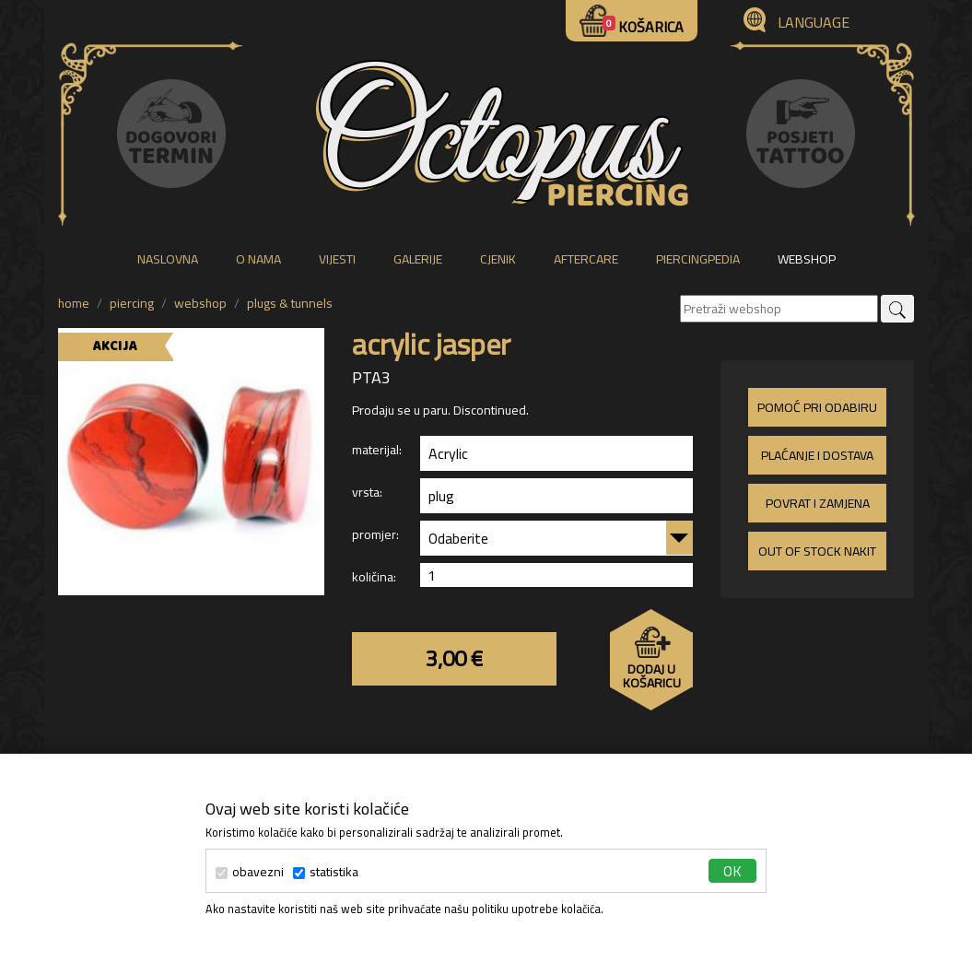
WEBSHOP (200, 303)
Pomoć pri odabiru (817, 407)
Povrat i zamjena (818, 503)
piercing (132, 303)
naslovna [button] (167, 259)
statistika (325, 872)
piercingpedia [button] (698, 259)
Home (73, 303)
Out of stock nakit (817, 551)
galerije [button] (417, 259)
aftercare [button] (586, 259)
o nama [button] (258, 259)
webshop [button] (807, 259)
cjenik (498, 259)
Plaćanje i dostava (817, 455)
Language (813, 22)
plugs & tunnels (290, 303)
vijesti (337, 259)
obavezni (250, 872)
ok (732, 871)
